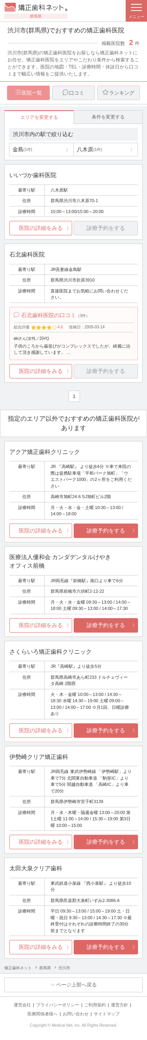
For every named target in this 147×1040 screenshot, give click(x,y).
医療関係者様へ (42, 1013)
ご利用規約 (95, 1004)
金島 (22, 149)
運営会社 (22, 1004)
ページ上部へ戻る (76, 985)
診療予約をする (106, 530)
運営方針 (119, 1004)
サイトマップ (107, 1013)
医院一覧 (32, 93)
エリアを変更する (39, 117)
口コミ (76, 93)
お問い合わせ (76, 1013)
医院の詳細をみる (41, 228)
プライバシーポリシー (57, 1004)
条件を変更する (108, 117)
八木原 (89, 149)
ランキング (121, 93)
